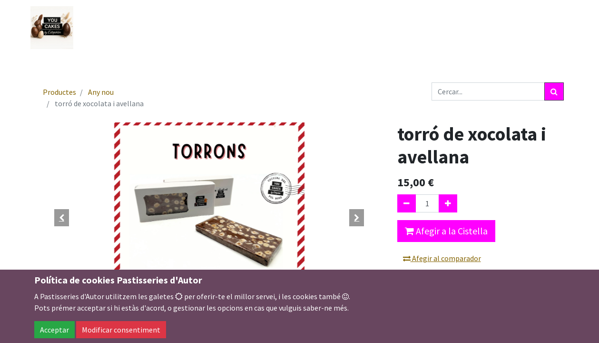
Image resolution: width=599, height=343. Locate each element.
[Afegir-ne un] (448, 203)
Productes (59, 92)
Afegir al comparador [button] (442, 258)
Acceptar (54, 329)
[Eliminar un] (406, 203)
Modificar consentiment (121, 329)
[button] (62, 217)
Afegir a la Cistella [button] (446, 231)
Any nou (101, 92)
